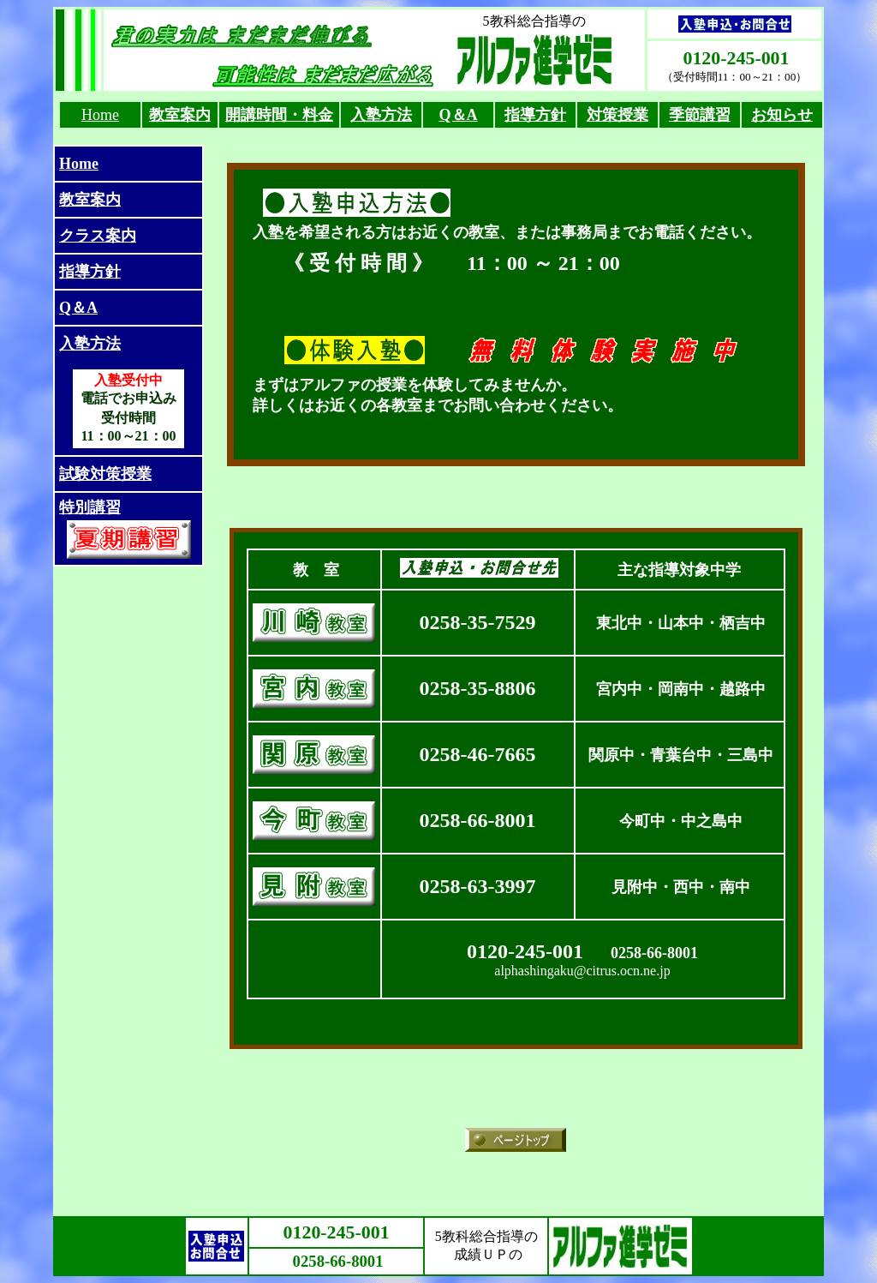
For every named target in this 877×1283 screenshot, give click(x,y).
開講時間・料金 (279, 114)
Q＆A (458, 114)
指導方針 (90, 271)
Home (100, 114)
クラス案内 (97, 235)
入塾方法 (381, 114)
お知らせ (782, 114)
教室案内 (180, 114)
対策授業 (617, 114)
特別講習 (90, 507)
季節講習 (700, 114)
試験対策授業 (105, 474)
